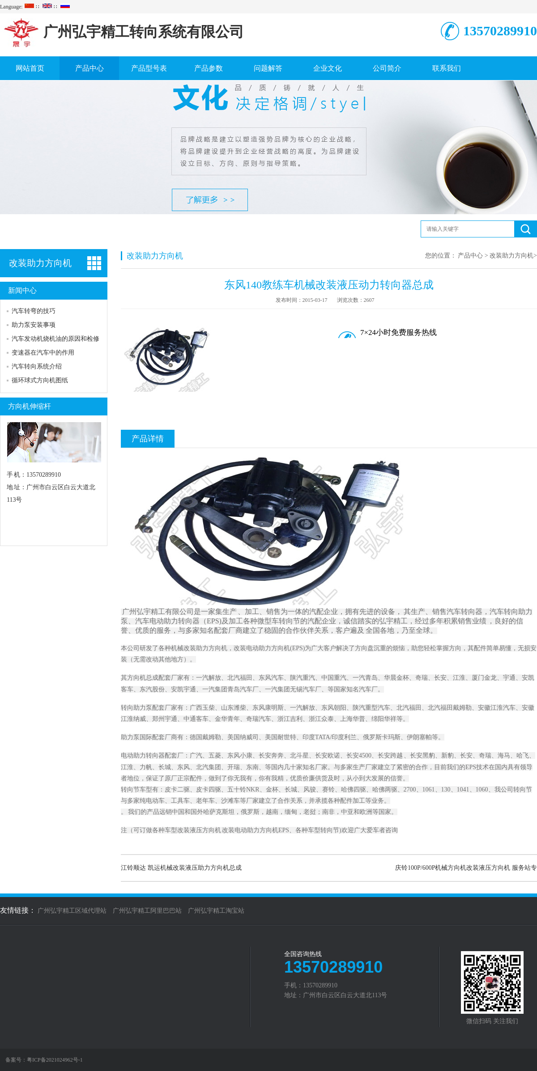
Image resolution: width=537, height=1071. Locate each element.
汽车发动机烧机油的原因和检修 (55, 338)
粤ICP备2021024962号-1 (55, 1060)
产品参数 (208, 68)
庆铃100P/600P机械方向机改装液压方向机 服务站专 (466, 867)
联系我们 (446, 68)
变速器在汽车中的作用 (43, 352)
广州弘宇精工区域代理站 (72, 910)
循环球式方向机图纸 (40, 380)
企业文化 (327, 68)
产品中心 (89, 68)
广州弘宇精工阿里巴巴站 (147, 910)
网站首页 (30, 68)
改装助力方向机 (511, 255)
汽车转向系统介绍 (37, 366)
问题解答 (268, 68)
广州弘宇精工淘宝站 (216, 910)
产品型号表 (149, 68)
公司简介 (387, 68)
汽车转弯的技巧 (33, 311)
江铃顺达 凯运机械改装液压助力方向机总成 (181, 867)
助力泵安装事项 (33, 325)
